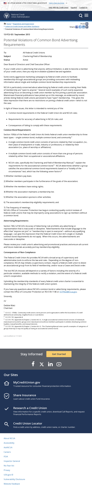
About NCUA (9, 438)
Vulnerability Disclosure (14, 479)
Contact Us (83, 7)
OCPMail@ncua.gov (68, 291)
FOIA (6, 456)
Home (9, 24)
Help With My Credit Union (58, 7)
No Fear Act (9, 465)
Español (74, 7)
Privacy (7, 470)
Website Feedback (12, 483)
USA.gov (7, 474)
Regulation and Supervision (23, 24)
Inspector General (12, 461)
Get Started (59, 354)
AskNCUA (8, 447)
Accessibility (9, 443)
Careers (7, 452)
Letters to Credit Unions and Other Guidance (22, 26)
